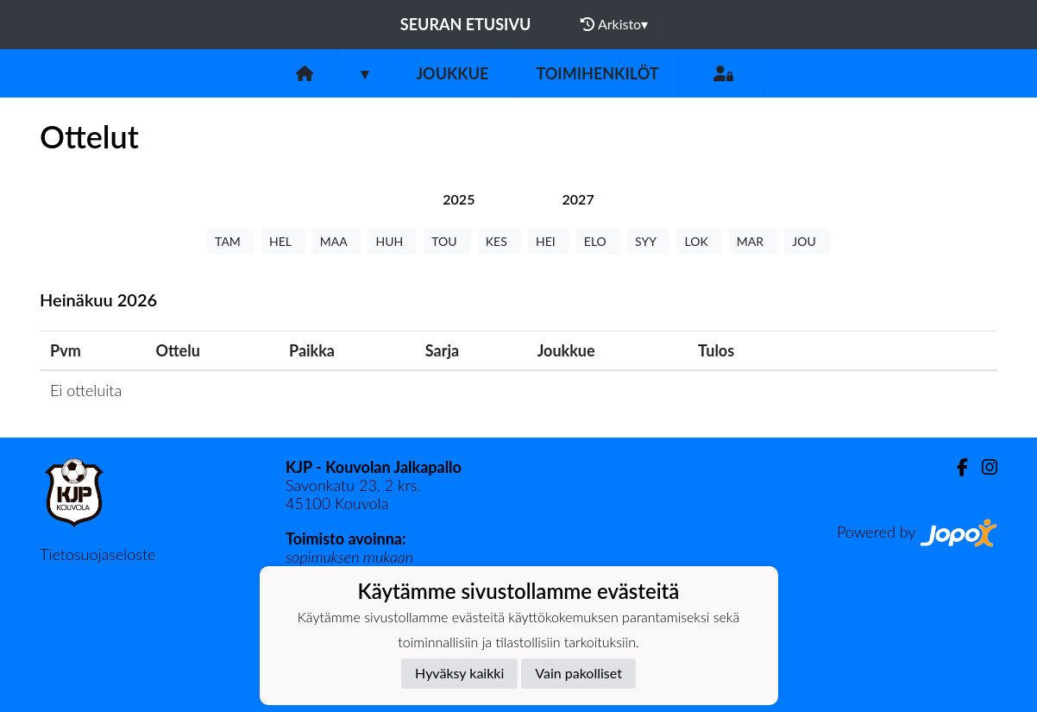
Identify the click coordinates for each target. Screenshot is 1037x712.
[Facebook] (955, 467)
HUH (392, 241)
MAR (753, 241)
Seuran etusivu (465, 24)
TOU (447, 241)
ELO (598, 241)
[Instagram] (982, 467)
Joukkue (452, 73)
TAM (231, 241)
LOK (698, 241)
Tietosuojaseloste (97, 554)
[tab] (458, 199)
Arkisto (614, 24)
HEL (283, 241)
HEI (549, 241)
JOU (807, 241)
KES (499, 241)
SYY (648, 241)
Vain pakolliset (578, 673)
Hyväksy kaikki (459, 673)
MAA (337, 241)
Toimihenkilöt (597, 73)
